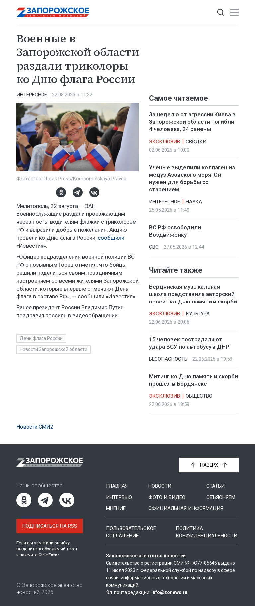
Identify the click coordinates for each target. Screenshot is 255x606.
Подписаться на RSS (49, 526)
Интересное (31, 95)
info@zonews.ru (169, 592)
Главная (117, 486)
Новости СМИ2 (34, 427)
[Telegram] (78, 192)
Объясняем (220, 497)
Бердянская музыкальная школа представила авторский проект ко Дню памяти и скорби (193, 294)
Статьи (215, 486)
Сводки (196, 142)
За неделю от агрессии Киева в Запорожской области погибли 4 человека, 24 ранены (192, 121)
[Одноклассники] (61, 192)
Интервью (119, 497)
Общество (199, 396)
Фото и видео (166, 497)
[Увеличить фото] (77, 136)
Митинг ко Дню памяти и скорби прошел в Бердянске (193, 380)
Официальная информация (185, 508)
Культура (198, 314)
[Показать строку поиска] (220, 12)
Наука (194, 202)
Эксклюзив (164, 142)
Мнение (116, 508)
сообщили (111, 237)
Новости (159, 486)
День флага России (41, 338)
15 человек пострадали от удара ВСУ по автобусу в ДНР (189, 343)
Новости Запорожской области (53, 349)
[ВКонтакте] (94, 192)
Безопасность (168, 359)
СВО (154, 247)
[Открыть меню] (234, 12)
